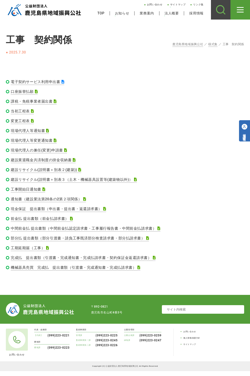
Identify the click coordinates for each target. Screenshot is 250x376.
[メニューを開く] (240, 10)
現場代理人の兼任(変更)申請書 (39, 152)
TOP (100, 13)
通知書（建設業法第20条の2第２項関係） (49, 202)
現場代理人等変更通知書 (33, 142)
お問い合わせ (155, 4)
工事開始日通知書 (27, 192)
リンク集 (198, 4)
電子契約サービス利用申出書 (37, 82)
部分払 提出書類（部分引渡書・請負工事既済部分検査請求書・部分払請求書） (82, 242)
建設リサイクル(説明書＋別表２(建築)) (46, 172)
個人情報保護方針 (191, 343)
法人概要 (172, 13)
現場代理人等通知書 (29, 132)
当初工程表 (21, 112)
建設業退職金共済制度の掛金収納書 (43, 162)
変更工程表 (21, 122)
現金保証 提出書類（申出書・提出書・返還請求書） (59, 212)
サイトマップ (178, 4)
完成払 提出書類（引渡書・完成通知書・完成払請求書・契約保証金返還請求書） (86, 262)
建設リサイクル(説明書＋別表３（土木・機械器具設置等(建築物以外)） (76, 182)
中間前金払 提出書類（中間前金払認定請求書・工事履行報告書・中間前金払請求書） (88, 232)
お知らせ (122, 13)
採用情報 (196, 13)
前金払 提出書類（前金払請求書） (42, 222)
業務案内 (147, 13)
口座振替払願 (23, 92)
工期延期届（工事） (29, 252)
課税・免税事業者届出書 (33, 102)
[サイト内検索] (220, 10)
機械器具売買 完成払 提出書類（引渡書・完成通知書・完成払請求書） (78, 272)
